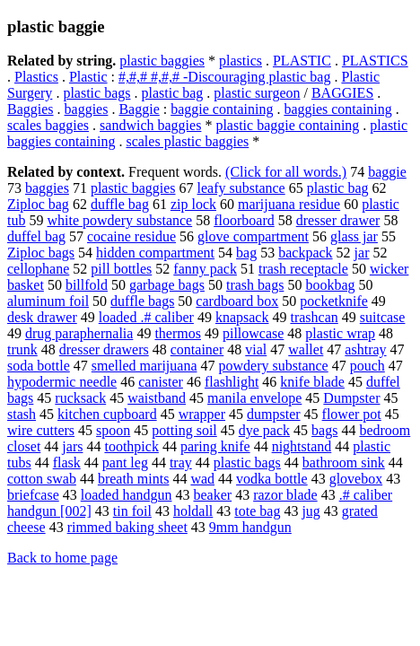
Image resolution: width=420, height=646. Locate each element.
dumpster (274, 414)
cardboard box (237, 301)
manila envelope (254, 398)
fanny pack (205, 268)
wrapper (202, 414)
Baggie (138, 109)
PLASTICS (375, 60)
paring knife (215, 446)
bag (246, 252)
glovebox (356, 478)
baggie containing (222, 109)
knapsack (242, 317)
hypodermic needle (62, 381)
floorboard (244, 220)
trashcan (313, 317)
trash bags (255, 284)
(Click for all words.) (285, 171)
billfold (87, 284)
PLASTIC (302, 60)
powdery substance (273, 365)
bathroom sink (343, 462)
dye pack (264, 430)
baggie (387, 171)
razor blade (285, 494)
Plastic (88, 76)
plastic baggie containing (287, 125)
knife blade (312, 381)
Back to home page (62, 557)
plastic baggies (162, 60)
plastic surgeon (257, 92)
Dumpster (351, 398)
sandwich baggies (150, 125)
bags (324, 430)
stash (21, 414)
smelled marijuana (144, 365)
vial (256, 349)
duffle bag (120, 204)
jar (362, 252)
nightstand (302, 446)
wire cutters (40, 430)
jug (310, 511)
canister (160, 381)
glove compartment (253, 236)
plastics (240, 60)
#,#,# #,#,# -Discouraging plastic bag (224, 76)
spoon (113, 430)
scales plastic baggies (187, 141)
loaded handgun (126, 494)
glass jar (354, 236)
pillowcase (253, 333)
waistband (156, 398)
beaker (212, 494)
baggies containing (337, 109)
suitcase (383, 317)
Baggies (30, 109)
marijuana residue (289, 204)
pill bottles (121, 268)
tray (181, 462)
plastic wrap (340, 333)
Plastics (36, 76)
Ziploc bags (40, 252)
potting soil (184, 430)
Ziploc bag (38, 204)
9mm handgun (250, 527)
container (197, 349)
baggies (87, 109)
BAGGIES (342, 92)
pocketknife (334, 301)
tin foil (132, 511)
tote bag (257, 511)
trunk (22, 349)
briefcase (33, 494)
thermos (177, 333)
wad (202, 478)
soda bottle (38, 365)
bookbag (329, 284)
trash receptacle (303, 268)
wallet (305, 349)
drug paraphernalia (79, 333)
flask (67, 462)
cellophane (38, 268)
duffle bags (142, 301)
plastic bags (96, 92)
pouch (367, 365)
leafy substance (241, 188)
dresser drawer (338, 220)
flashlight (231, 381)
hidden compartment (155, 252)
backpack (305, 252)
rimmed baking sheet (127, 527)
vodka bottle (272, 478)
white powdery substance (119, 220)
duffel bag (36, 236)
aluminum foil (48, 301)
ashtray (365, 349)
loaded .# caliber (146, 317)
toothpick (131, 446)
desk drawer (42, 317)
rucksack (80, 398)
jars (72, 446)
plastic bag (172, 92)
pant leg (125, 462)
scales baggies (48, 125)
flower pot (351, 414)
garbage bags (167, 284)
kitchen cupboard (107, 414)
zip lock (193, 204)
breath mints (134, 478)
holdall (193, 511)
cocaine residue (131, 236)
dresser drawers (104, 349)
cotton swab (41, 478)
